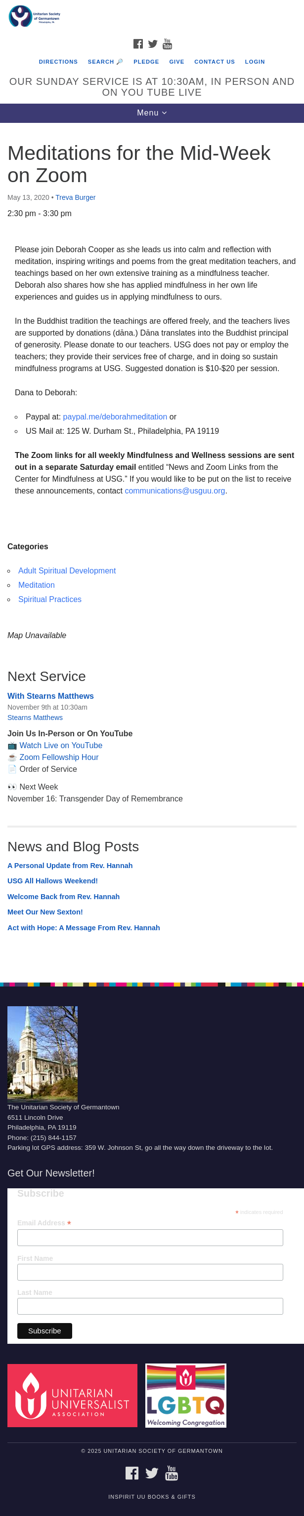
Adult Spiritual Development (67, 571)
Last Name (34, 1292)
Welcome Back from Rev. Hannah (63, 897)
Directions (58, 62)
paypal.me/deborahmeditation (115, 417)
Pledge (146, 62)
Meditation (36, 585)
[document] (152, 547)
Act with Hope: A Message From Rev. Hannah (83, 928)
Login (255, 62)
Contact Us (214, 62)
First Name (35, 1258)
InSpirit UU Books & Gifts (151, 1497)
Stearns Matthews (35, 717)
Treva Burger (75, 197)
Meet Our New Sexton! (45, 912)
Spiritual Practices (50, 599)
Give (176, 62)
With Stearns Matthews (50, 696)
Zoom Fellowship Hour (58, 757)
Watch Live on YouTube (60, 745)
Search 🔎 (106, 62)
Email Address (44, 1223)
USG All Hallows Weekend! (52, 881)
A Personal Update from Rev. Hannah (70, 866)
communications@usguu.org (175, 491)
